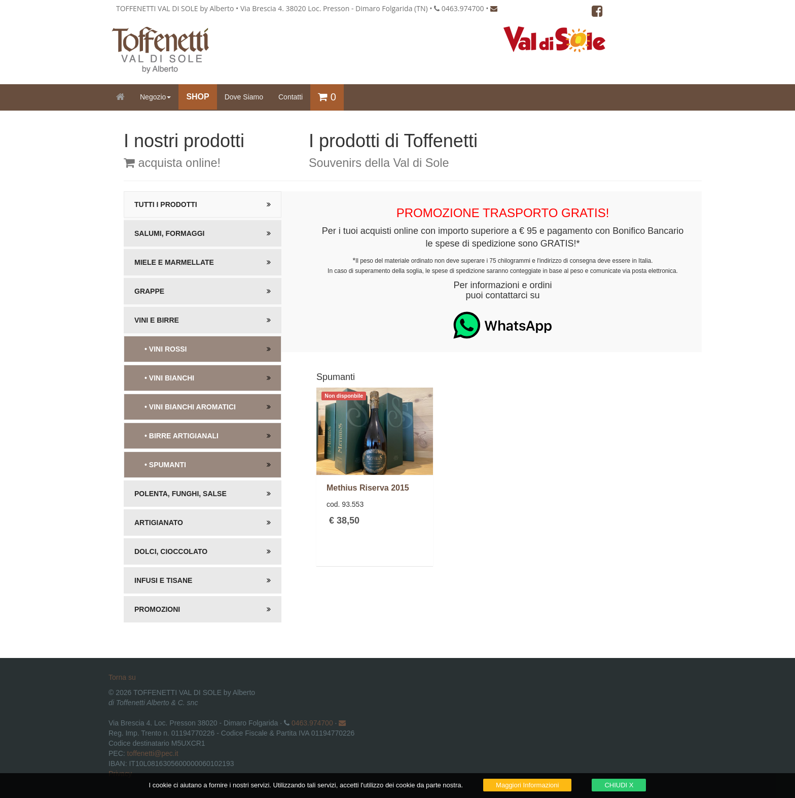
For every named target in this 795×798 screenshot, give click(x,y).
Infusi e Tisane (163, 580)
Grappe (149, 291)
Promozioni (157, 609)
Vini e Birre (156, 320)
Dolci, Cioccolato (170, 551)
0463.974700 (312, 723)
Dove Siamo (244, 97)
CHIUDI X (618, 785)
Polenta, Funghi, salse (180, 494)
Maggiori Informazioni (527, 785)
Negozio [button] (155, 97)
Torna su (122, 677)
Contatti (290, 97)
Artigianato (158, 522)
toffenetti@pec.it (152, 753)
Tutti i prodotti (165, 204)
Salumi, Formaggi (169, 233)
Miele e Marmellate (174, 262)
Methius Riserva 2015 (368, 487)
